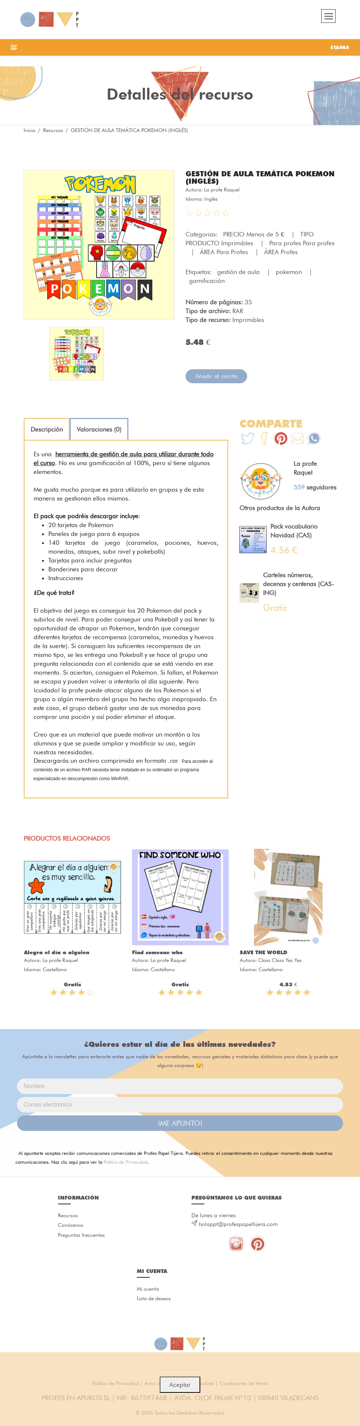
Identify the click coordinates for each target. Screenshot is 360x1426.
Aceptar (180, 1384)
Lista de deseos (154, 1303)
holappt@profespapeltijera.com (238, 1226)
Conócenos (70, 1229)
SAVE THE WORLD (263, 955)
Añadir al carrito (216, 378)
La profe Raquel (221, 192)
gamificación (207, 283)
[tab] (47, 432)
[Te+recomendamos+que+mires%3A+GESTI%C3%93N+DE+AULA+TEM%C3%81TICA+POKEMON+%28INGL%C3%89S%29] (264, 442)
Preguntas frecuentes (81, 1239)
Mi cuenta (148, 1292)
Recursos (53, 133)
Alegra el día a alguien (56, 955)
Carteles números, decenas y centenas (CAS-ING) (298, 586)
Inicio (29, 133)
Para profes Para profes (302, 245)
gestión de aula (239, 274)
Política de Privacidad (125, 1164)
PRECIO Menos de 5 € (254, 236)
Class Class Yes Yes (280, 963)
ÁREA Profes (281, 254)
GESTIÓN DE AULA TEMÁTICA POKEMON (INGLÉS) (243, 180)
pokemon (290, 274)
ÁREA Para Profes (225, 254)
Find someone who (157, 955)
